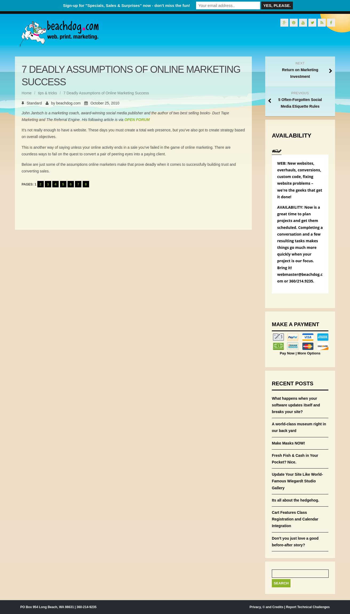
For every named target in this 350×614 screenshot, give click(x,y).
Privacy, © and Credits (266, 607)
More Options (309, 353)
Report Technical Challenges (308, 607)
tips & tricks (47, 93)
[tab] (273, 151)
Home (26, 93)
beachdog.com (68, 103)
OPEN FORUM (137, 120)
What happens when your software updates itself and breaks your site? (296, 405)
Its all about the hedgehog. (295, 500)
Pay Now (288, 353)
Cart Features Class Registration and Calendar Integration (295, 519)
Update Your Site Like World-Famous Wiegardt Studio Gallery (297, 481)
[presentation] (273, 151)
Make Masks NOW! (288, 443)
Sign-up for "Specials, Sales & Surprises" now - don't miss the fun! (126, 5)
